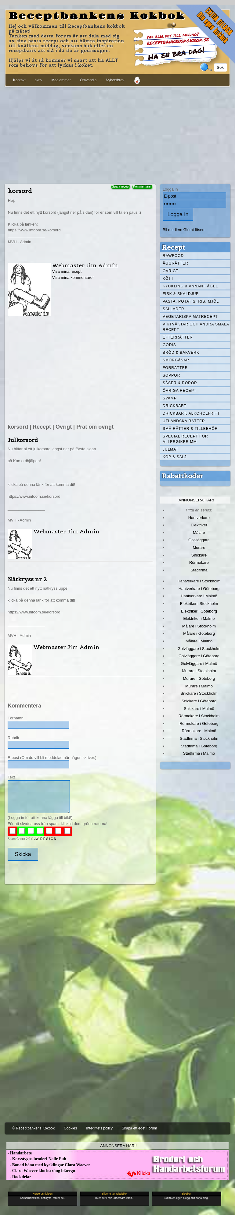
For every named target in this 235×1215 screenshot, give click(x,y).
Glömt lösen (193, 229)
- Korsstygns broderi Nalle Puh (36, 1159)
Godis (169, 345)
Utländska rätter (184, 421)
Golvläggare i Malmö (199, 663)
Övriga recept (180, 390)
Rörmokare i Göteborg (199, 723)
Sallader (173, 309)
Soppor (171, 375)
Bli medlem (172, 229)
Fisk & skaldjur (181, 294)
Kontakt (19, 80)
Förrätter (175, 368)
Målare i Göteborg (199, 633)
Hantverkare (199, 517)
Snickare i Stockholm (199, 693)
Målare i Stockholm (199, 626)
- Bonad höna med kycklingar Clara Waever (48, 1165)
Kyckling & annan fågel (190, 286)
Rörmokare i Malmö (199, 731)
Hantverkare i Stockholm (198, 581)
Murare (199, 547)
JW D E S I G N (45, 839)
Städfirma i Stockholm (199, 738)
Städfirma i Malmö (199, 753)
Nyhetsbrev (115, 80)
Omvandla (88, 80)
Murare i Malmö (199, 686)
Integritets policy (99, 1128)
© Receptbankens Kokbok (33, 1128)
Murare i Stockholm (199, 671)
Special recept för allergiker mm (185, 439)
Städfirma (198, 570)
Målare (199, 532)
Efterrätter (178, 337)
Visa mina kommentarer (73, 277)
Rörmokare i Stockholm (199, 716)
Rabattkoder (182, 476)
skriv (38, 80)
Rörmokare (199, 562)
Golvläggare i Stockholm (199, 648)
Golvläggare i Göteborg (199, 656)
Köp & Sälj (174, 457)
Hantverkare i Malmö (199, 596)
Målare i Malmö (199, 641)
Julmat (171, 449)
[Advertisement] (117, 134)
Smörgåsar (176, 360)
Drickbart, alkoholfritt (191, 413)
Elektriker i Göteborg (199, 611)
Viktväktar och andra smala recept (196, 327)
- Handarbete (19, 1153)
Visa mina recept (66, 271)
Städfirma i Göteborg (199, 746)
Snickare (199, 555)
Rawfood (173, 256)
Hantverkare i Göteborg (199, 588)
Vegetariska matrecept (190, 316)
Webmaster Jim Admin (85, 265)
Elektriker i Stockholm (199, 603)
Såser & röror (180, 383)
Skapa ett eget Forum (139, 1128)
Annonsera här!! (118, 1145)
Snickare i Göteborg (199, 701)
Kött (168, 278)
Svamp (170, 398)
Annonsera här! (196, 500)
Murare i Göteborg (199, 678)
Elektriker (199, 525)
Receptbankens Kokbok (97, 16)
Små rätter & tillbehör (190, 429)
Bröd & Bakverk (181, 352)
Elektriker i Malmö (199, 618)
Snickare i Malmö (199, 708)
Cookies (70, 1128)
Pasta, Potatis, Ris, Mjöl (191, 301)
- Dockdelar (18, 1177)
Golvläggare (199, 540)
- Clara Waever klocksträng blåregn (40, 1170)
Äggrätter (175, 263)
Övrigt (171, 271)
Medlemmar (60, 80)
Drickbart (174, 406)
